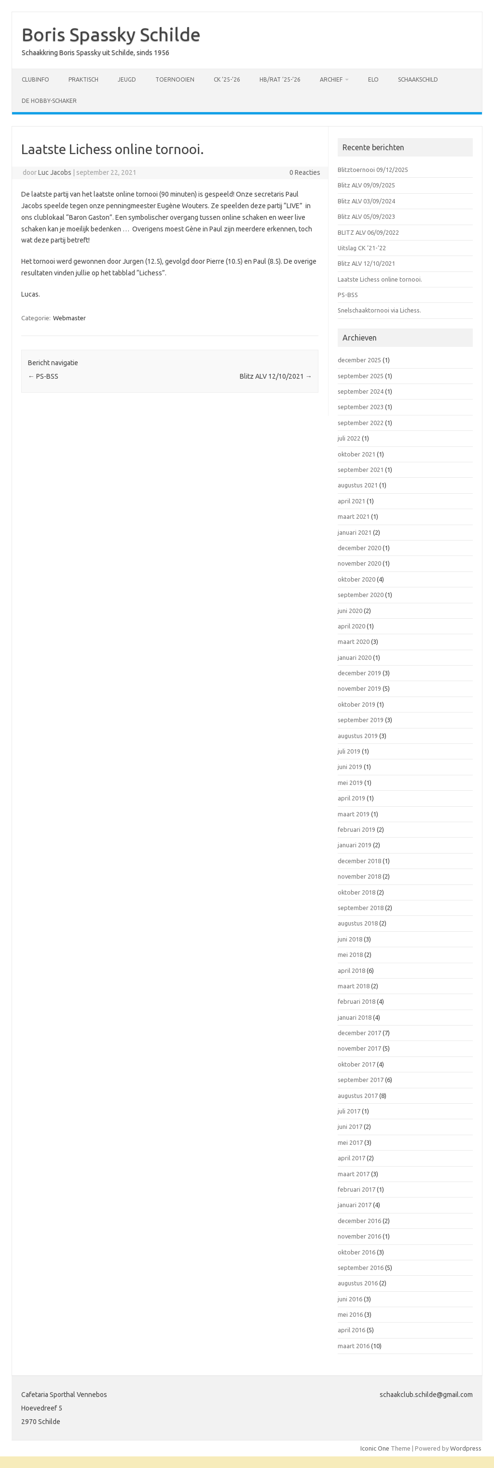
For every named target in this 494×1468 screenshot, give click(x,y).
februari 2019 (356, 829)
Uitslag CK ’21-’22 (362, 247)
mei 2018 (350, 954)
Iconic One (374, 1448)
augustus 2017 (358, 1095)
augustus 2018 (358, 923)
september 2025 (361, 375)
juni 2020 (350, 610)
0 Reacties (304, 172)
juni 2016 (350, 1299)
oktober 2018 (356, 892)
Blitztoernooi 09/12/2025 (373, 169)
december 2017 (359, 1032)
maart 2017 (354, 1173)
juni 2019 (350, 766)
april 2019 (351, 798)
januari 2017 (354, 1204)
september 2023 (361, 406)
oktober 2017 (356, 1064)
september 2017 (361, 1079)
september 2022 (361, 422)
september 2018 (361, 907)
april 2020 (351, 626)
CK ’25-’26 (227, 79)
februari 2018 (356, 1001)
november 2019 (359, 688)
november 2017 (359, 1048)
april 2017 (351, 1157)
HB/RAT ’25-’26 (280, 79)
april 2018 (351, 970)
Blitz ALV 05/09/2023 (366, 216)
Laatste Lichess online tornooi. (380, 279)
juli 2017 (349, 1111)
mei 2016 (350, 1314)
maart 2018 (354, 986)
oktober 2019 (356, 704)
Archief (331, 79)
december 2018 (359, 860)
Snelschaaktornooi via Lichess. (379, 310)
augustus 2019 (358, 735)
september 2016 (361, 1267)
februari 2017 (356, 1189)
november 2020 (359, 563)
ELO (373, 79)
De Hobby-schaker (49, 101)
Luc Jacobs (54, 172)
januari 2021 (354, 532)
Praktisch (83, 79)
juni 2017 (350, 1126)
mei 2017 (350, 1142)
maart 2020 (354, 641)
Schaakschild (418, 79)
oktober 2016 (356, 1252)
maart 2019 (354, 814)
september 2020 (361, 594)
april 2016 (351, 1329)
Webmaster (69, 317)
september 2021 (361, 469)
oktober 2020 (356, 579)
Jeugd (127, 79)
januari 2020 (354, 657)
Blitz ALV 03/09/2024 (366, 201)
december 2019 (359, 673)
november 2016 (359, 1236)
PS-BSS (43, 376)
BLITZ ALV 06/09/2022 (368, 232)
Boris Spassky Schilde (111, 34)
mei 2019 (350, 782)
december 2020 (359, 547)
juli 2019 (349, 751)
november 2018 (359, 876)
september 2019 (361, 719)
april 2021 (351, 501)
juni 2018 (350, 939)
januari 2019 (354, 844)
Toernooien (174, 79)
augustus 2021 (358, 485)
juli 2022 (349, 438)
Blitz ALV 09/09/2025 (366, 185)
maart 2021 (354, 516)
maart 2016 (354, 1345)
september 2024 (361, 391)
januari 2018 (354, 1017)
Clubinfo (35, 79)
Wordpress (465, 1448)
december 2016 (359, 1220)
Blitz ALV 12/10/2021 (276, 376)
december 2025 (359, 359)
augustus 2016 (358, 1283)
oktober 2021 (356, 454)
